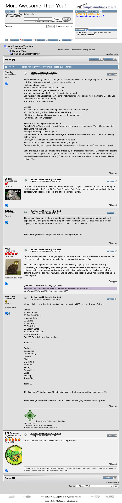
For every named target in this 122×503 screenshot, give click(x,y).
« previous (109, 54)
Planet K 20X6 (19, 51)
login (26, 14)
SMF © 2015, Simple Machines (70, 497)
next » (116, 54)
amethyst (90, 34)
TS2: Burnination (18, 48)
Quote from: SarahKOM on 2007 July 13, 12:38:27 (42, 286)
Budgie (8, 179)
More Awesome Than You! (20, 46)
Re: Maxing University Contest (45, 179)
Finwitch (9, 72)
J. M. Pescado (12, 433)
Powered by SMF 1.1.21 (49, 497)
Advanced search (64, 26)
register (32, 14)
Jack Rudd (10, 297)
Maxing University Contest (27, 54)
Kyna (7, 249)
